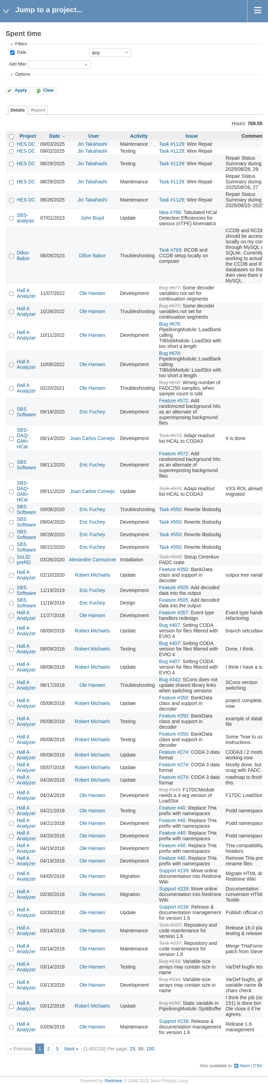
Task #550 (170, 509)
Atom (244, 1065)
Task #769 (170, 250)
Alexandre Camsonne (92, 559)
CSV (257, 1065)
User (93, 136)
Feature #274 (173, 752)
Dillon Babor (23, 255)
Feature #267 (173, 612)
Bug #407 (169, 625)
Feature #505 (173, 587)
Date (21, 52)
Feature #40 (172, 808)
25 (132, 1049)
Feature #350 (173, 569)
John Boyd (92, 218)
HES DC (26, 144)
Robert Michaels (92, 575)
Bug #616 (169, 382)
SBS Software (26, 411)
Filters (21, 43)
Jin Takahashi (92, 144)
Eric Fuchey (92, 412)
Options (22, 74)
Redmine (113, 1080)
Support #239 (173, 870)
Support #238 (173, 907)
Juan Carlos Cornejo (92, 438)
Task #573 (170, 435)
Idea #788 (170, 212)
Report (38, 110)
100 (150, 1049)
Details (17, 110)
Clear (48, 90)
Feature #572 (173, 400)
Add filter (17, 64)
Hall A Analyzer (26, 293)
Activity (139, 136)
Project (28, 136)
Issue (191, 136)
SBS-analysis (26, 217)
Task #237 (170, 925)
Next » (72, 1049)
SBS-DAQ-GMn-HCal (23, 438)
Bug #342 (169, 679)
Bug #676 (169, 324)
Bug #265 (169, 1003)
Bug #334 (169, 961)
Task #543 (170, 557)
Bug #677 (169, 287)
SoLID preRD (24, 559)
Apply (21, 90)
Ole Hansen (92, 293)
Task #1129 (171, 144)
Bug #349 (169, 789)
